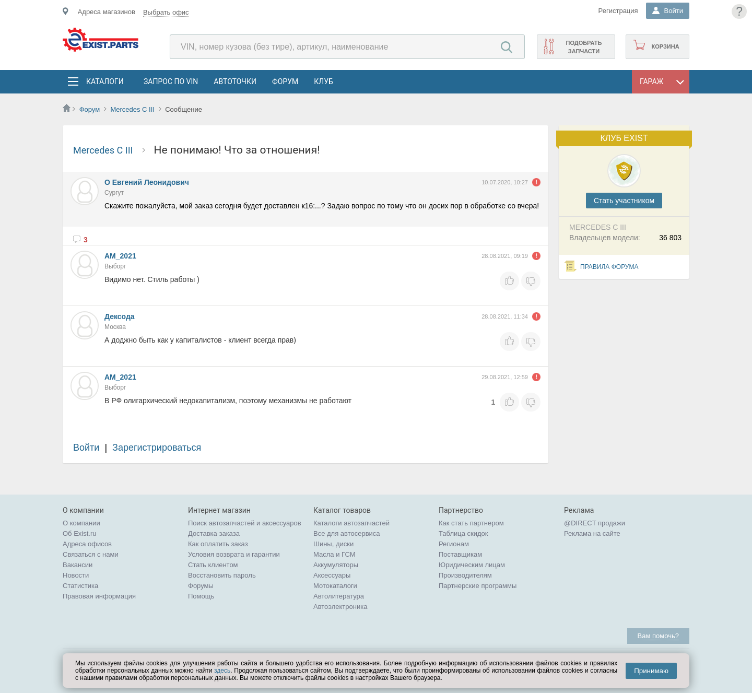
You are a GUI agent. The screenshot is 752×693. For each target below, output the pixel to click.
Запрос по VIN (171, 81)
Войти (86, 447)
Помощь (201, 596)
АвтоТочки (235, 81)
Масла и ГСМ (334, 554)
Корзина (665, 46)
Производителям (465, 575)
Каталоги (104, 81)
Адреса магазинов (106, 12)
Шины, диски (333, 544)
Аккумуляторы (335, 565)
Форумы (201, 586)
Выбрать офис (166, 12)
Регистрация (618, 11)
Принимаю (651, 671)
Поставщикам (460, 554)
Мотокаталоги (335, 586)
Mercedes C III (132, 109)
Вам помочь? (658, 636)
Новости (76, 575)
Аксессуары (331, 575)
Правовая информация (99, 596)
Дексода (119, 316)
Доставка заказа (214, 533)
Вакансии (77, 565)
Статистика (80, 586)
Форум (285, 81)
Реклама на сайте (592, 533)
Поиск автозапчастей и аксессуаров (244, 523)
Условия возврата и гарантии (234, 554)
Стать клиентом (213, 565)
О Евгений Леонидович (146, 182)
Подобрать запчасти (584, 47)
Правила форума (609, 267)
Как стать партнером (471, 523)
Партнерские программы (477, 586)
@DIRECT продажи (594, 523)
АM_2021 (120, 256)
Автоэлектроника (340, 606)
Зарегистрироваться (156, 447)
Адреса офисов (87, 544)
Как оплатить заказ (218, 544)
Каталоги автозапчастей (351, 523)
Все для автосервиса (346, 533)
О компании (81, 523)
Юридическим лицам (472, 565)
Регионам (454, 544)
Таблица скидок (463, 533)
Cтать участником (624, 200)
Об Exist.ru (80, 533)
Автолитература (338, 596)
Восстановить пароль (222, 575)
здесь (222, 670)
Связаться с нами (91, 554)
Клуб (323, 81)
